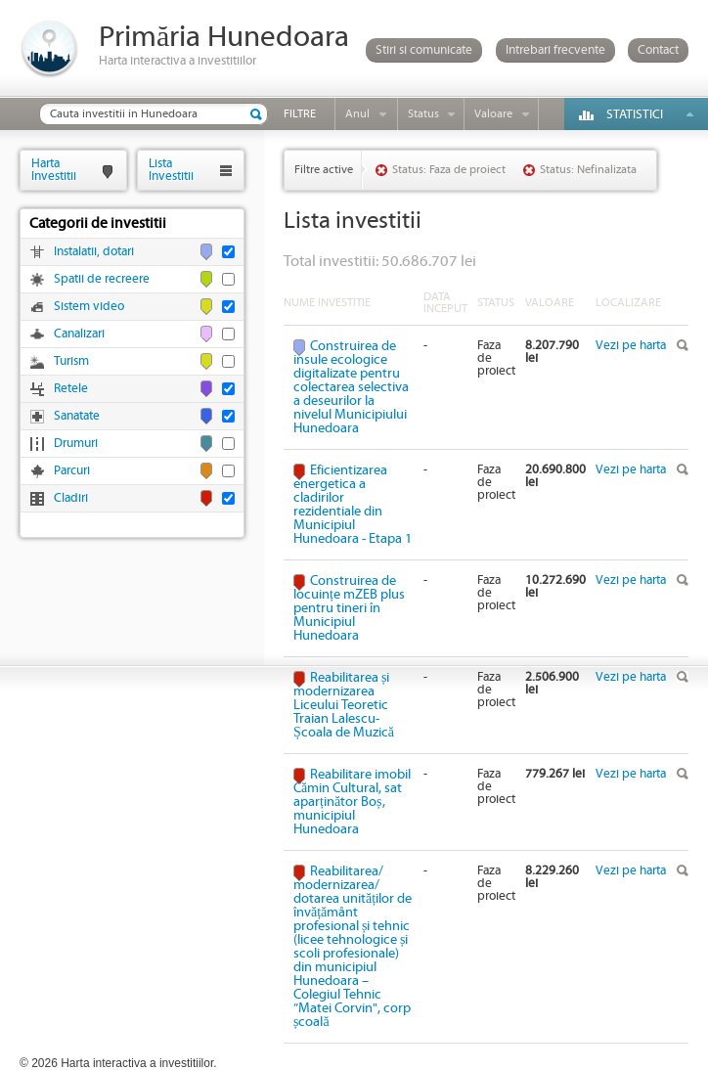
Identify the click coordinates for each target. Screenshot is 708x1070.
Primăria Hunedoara (224, 38)
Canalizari (79, 334)
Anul (357, 114)
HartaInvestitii (53, 169)
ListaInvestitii (171, 169)
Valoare (493, 114)
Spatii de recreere (102, 279)
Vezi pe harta (631, 345)
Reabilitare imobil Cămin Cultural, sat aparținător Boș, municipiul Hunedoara (352, 802)
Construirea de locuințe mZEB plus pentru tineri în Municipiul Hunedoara (349, 608)
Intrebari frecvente (555, 50)
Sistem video (89, 306)
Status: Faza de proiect (449, 169)
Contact (658, 50)
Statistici (634, 115)
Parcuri (72, 471)
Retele (71, 388)
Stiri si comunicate (424, 50)
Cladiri (71, 498)
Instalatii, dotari (94, 252)
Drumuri (76, 443)
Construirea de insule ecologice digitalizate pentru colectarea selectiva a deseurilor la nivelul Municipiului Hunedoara (351, 387)
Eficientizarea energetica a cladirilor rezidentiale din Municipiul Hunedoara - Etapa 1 (352, 505)
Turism (71, 361)
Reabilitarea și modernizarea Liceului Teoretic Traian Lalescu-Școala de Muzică (343, 705)
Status (423, 114)
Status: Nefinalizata (588, 169)
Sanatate (77, 416)
